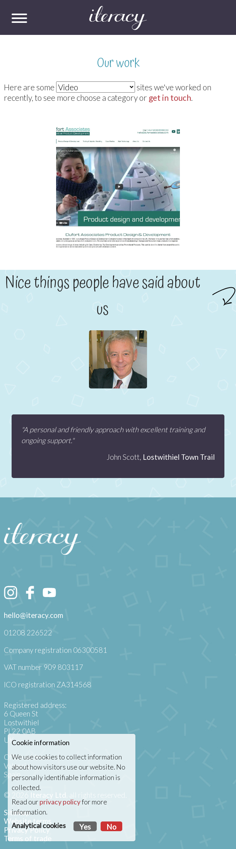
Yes (85, 827)
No (111, 827)
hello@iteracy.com (33, 615)
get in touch (170, 97)
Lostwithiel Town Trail (179, 457)
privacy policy (59, 802)
